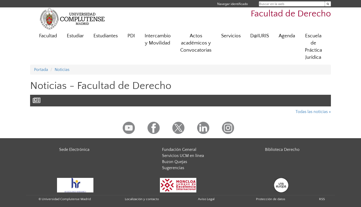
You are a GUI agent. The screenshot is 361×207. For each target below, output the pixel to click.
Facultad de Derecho (291, 14)
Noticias (62, 69)
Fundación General (179, 149)
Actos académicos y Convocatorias (195, 43)
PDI (131, 36)
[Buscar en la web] (328, 3)
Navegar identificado (232, 4)
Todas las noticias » (313, 111)
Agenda (287, 36)
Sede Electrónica (74, 149)
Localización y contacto (142, 199)
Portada (41, 69)
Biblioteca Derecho (282, 149)
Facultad (48, 36)
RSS (322, 199)
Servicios (231, 36)
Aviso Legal (206, 199)
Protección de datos (270, 199)
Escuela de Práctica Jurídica (313, 46)
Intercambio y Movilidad (158, 39)
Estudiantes (105, 36)
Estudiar (75, 36)
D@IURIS (259, 36)
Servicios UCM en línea (183, 155)
